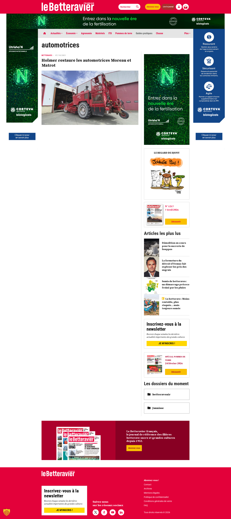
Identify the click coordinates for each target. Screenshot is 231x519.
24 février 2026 (174, 363)
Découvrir (176, 221)
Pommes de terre (123, 33)
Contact (147, 484)
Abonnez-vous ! (151, 480)
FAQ (146, 505)
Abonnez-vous (153, 7)
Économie (71, 33)
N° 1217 (169, 206)
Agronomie (86, 33)
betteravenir (159, 394)
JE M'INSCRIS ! (167, 343)
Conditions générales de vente (158, 501)
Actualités (56, 33)
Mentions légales (152, 493)
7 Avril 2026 (172, 209)
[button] (6, 512)
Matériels (100, 33)
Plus (187, 33)
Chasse (159, 33)
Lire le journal (168, 7)
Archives (148, 488)
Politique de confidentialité (156, 497)
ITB (110, 33)
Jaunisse (155, 408)
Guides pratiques (144, 33)
